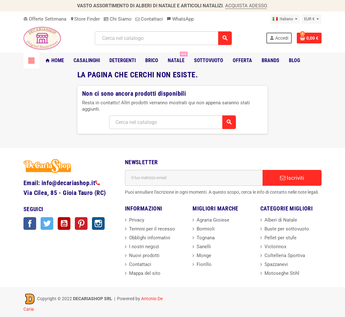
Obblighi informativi (149, 238)
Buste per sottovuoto (286, 229)
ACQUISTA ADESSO (246, 6)
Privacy (136, 220)
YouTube (64, 223)
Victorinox (275, 246)
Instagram (98, 223)
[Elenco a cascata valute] (312, 19)
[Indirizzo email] (194, 178)
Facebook (29, 223)
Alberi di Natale (280, 220)
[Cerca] (163, 38)
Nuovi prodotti (144, 255)
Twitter (47, 223)
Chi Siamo (118, 19)
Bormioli (206, 229)
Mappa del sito (144, 273)
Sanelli (204, 246)
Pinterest (81, 223)
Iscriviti (292, 178)
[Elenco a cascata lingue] (285, 19)
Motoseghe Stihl (281, 273)
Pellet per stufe (280, 238)
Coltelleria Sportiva (284, 255)
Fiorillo (204, 264)
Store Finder (85, 19)
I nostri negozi (144, 246)
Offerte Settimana (44, 19)
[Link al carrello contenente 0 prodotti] (309, 38)
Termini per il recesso (152, 229)
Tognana (206, 238)
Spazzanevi (276, 264)
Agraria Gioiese (213, 220)
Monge (204, 255)
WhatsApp (180, 19)
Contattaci (149, 19)
